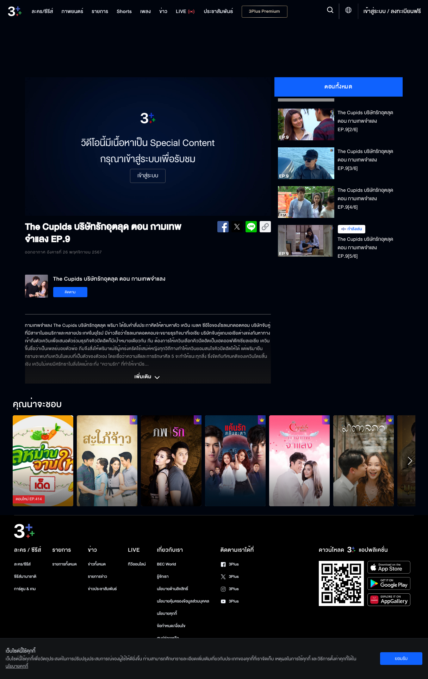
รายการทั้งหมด (64, 564)
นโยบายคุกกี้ (167, 613)
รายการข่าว (97, 576)
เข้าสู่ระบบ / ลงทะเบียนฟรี (392, 11)
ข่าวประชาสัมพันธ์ (102, 589)
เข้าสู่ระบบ (147, 176)
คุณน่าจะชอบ (37, 405)
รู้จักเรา (162, 576)
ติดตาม (70, 292)
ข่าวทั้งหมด (97, 564)
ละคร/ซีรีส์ (22, 564)
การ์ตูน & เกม (25, 589)
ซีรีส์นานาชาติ (25, 576)
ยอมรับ (401, 658)
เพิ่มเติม (147, 377)
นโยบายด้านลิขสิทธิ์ (172, 589)
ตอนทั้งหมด (338, 86)
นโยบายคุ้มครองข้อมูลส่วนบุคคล (183, 601)
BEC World (166, 564)
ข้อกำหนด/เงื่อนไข (171, 626)
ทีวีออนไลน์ (136, 564)
